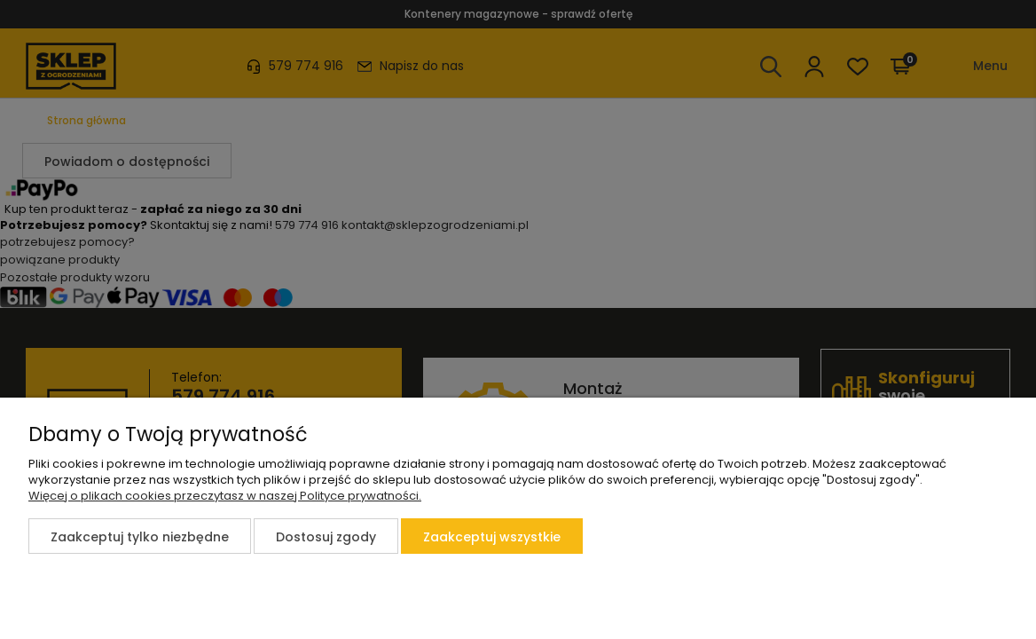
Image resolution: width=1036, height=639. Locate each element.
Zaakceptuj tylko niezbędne (140, 537)
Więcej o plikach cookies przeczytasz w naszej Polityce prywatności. (224, 495)
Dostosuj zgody (326, 537)
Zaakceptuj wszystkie (492, 537)
